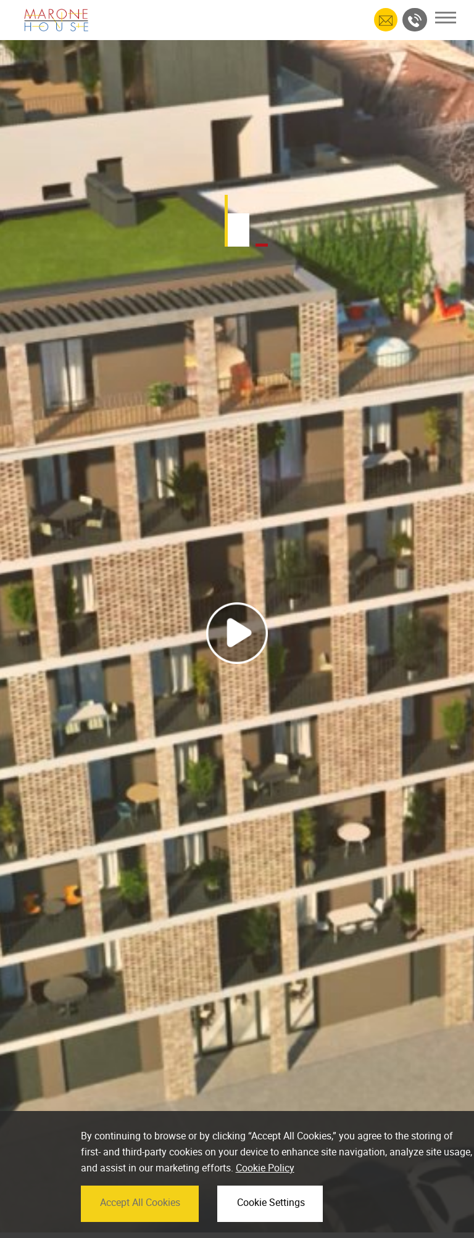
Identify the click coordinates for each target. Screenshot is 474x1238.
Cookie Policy (265, 1181)
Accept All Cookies (140, 1216)
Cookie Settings (271, 1216)
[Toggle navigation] (445, 17)
